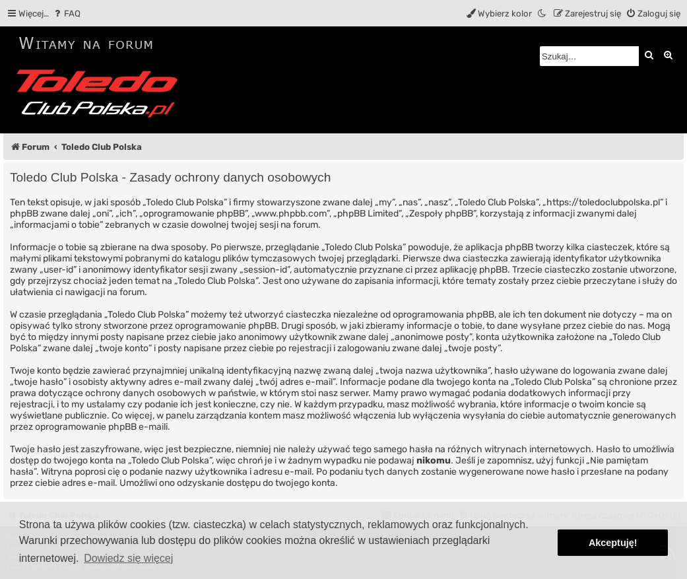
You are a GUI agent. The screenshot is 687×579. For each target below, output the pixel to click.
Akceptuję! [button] (613, 542)
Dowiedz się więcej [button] (128, 558)
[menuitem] (66, 13)
